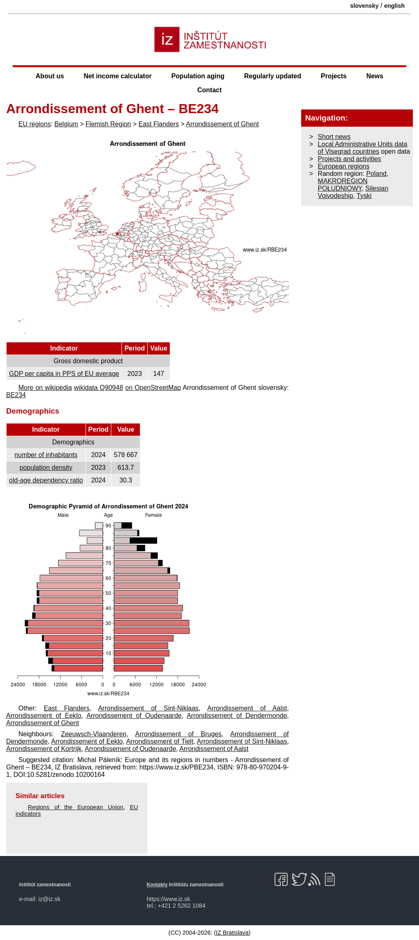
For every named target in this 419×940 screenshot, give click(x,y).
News (374, 76)
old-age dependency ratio (46, 480)
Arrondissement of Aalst (247, 708)
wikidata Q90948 (98, 387)
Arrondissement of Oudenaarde (134, 715)
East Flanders (158, 124)
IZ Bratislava (232, 932)
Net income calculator (117, 76)
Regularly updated (272, 76)
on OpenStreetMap (153, 387)
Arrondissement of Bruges (178, 734)
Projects (334, 76)
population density (46, 467)
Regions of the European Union (75, 807)
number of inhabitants (45, 454)
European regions (343, 166)
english (394, 5)
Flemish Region (108, 124)
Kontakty (156, 885)
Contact (209, 89)
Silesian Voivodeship (353, 192)
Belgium (66, 124)
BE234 (16, 394)
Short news (334, 136)
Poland (376, 173)
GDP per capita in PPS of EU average (64, 373)
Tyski (364, 195)
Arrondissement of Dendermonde (237, 715)
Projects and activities (349, 158)
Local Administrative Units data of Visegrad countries (363, 148)
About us (50, 76)
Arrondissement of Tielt (159, 741)
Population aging (198, 76)
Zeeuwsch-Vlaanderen (93, 734)
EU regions (34, 124)
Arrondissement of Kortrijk (43, 748)
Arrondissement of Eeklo (43, 715)
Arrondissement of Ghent (222, 124)
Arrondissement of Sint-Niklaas (148, 708)
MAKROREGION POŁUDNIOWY (343, 185)
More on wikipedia (45, 387)
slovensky (364, 5)
